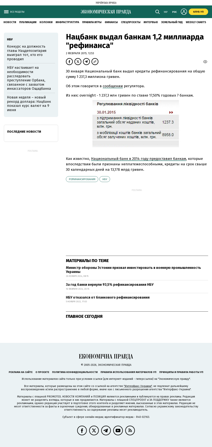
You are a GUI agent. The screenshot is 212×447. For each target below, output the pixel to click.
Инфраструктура (67, 22)
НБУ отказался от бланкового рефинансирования (108, 297)
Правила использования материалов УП (128, 372)
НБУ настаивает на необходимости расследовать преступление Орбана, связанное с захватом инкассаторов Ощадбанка (29, 78)
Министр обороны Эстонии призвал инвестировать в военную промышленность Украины (133, 270)
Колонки (46, 22)
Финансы (111, 22)
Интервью (151, 22)
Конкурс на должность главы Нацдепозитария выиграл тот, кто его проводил (27, 52)
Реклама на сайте (21, 372)
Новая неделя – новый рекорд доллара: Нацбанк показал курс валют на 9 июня (29, 103)
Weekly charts (196, 22)
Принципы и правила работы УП (181, 372)
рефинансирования (82, 179)
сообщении (113, 86)
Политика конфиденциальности (75, 372)
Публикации (27, 22)
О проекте (42, 372)
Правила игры (92, 22)
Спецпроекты (130, 22)
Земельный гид (172, 22)
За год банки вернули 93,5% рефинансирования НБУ (109, 284)
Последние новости (24, 131)
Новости (9, 22)
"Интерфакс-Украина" (138, 386)
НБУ (104, 179)
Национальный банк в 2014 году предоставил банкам (138, 158)
